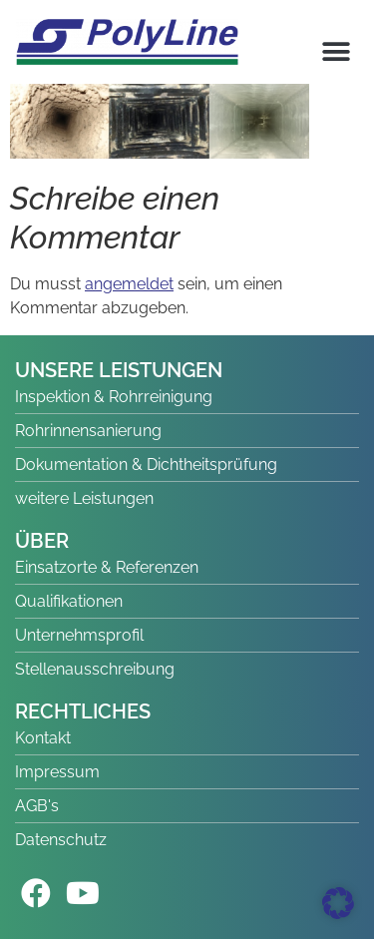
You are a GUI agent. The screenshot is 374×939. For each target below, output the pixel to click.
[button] (335, 51)
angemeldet (129, 283)
